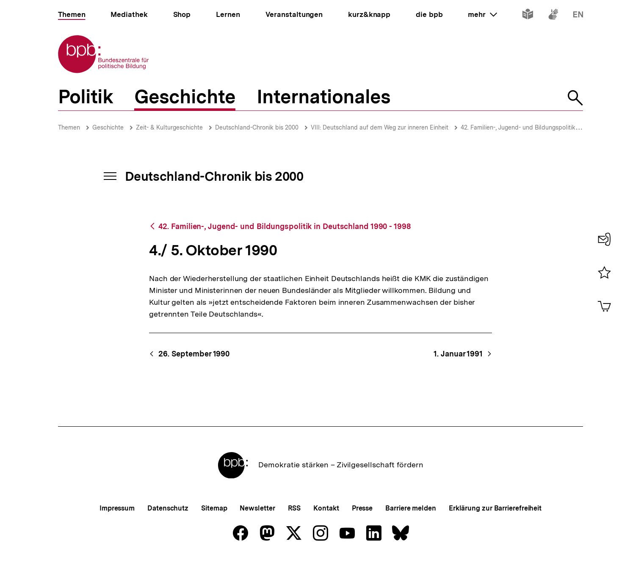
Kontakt (326, 508)
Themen (69, 127)
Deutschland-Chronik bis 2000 (256, 127)
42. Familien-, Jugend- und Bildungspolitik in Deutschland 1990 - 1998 (284, 226)
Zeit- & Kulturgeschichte (169, 127)
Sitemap (214, 508)
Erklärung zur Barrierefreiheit (495, 508)
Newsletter (257, 508)
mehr (482, 14)
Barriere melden (410, 508)
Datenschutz (167, 508)
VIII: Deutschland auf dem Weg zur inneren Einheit (379, 127)
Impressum (117, 508)
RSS (294, 508)
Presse (362, 508)
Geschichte (108, 127)
